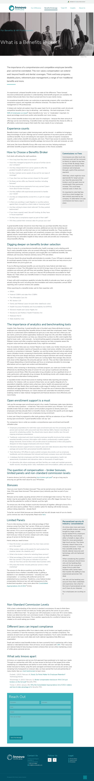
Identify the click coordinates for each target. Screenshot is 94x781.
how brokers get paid (44, 477)
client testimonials (29, 671)
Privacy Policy (73, 759)
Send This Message (16, 737)
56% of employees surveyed (17, 113)
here (44, 515)
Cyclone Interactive (22, 777)
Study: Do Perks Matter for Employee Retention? (48, 674)
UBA (58, 645)
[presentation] (22, 731)
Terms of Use (73, 760)
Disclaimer (72, 762)
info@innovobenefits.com (35, 765)
